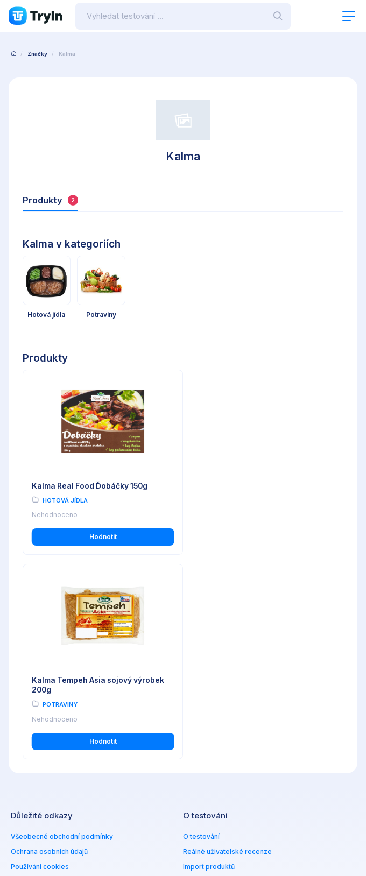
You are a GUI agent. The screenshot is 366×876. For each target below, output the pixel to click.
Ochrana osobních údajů (49, 656)
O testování (201, 641)
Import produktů (209, 671)
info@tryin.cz (216, 782)
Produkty (50, 200)
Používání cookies (40, 671)
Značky (37, 54)
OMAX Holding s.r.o (99, 841)
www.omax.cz (217, 771)
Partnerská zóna (209, 686)
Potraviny (224, 509)
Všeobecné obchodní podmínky (62, 641)
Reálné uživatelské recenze (227, 656)
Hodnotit (100, 546)
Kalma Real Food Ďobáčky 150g (91, 485)
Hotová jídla (65, 500)
